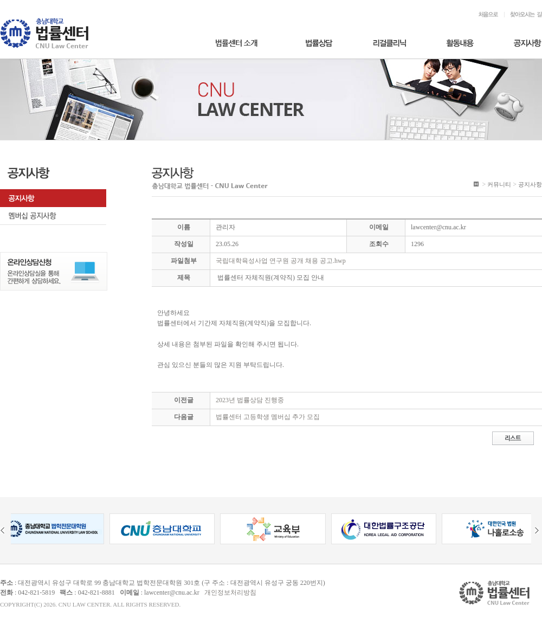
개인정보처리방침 (230, 592)
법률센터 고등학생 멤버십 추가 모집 (268, 417)
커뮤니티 (499, 184)
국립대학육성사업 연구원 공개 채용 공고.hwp (281, 261)
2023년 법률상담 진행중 (250, 400)
